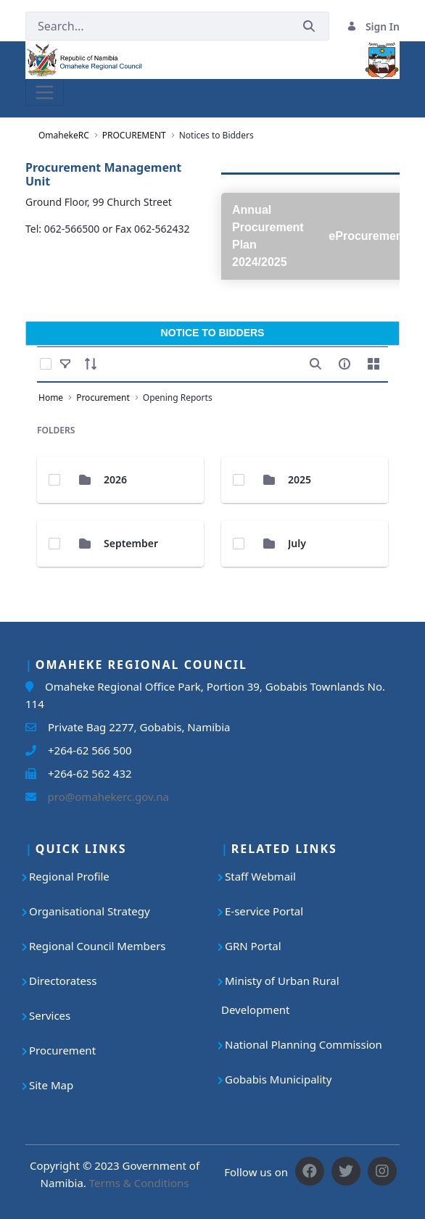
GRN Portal (253, 946)
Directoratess (62, 980)
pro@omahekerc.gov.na (102, 796)
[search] (315, 363)
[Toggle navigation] (44, 92)
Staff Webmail (260, 876)
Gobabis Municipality (278, 1079)
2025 (299, 479)
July (297, 543)
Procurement (62, 1050)
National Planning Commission (303, 1044)
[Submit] (308, 26)
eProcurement (368, 236)
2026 (115, 479)
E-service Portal (264, 911)
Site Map (51, 1085)
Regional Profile (69, 876)
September (131, 543)
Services (49, 1015)
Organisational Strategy (89, 911)
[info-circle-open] (344, 363)
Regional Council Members (97, 946)
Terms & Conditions (139, 1183)
